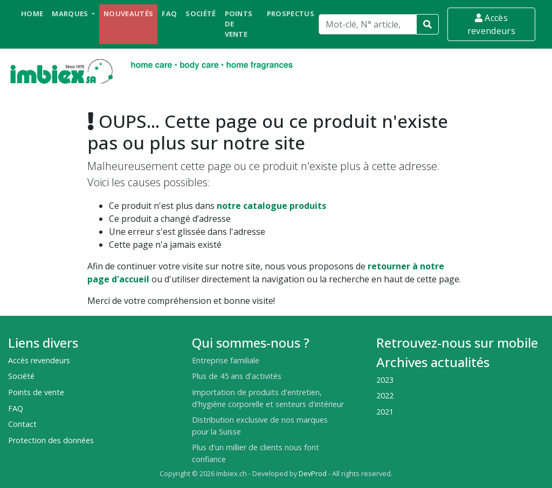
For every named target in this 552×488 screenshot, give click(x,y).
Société (200, 13)
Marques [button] (71, 13)
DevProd (313, 473)
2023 (385, 380)
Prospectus (290, 13)
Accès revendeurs (491, 24)
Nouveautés (128, 13)
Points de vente (239, 24)
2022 (385, 395)
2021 (385, 411)
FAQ (169, 13)
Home (32, 13)
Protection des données (51, 440)
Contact (22, 424)
